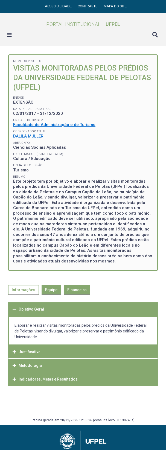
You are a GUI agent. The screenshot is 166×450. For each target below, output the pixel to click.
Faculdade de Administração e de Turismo (54, 124)
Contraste (88, 6)
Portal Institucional (83, 24)
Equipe (51, 290)
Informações (23, 290)
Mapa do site (115, 6)
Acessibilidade (58, 6)
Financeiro (77, 290)
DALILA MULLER (28, 136)
